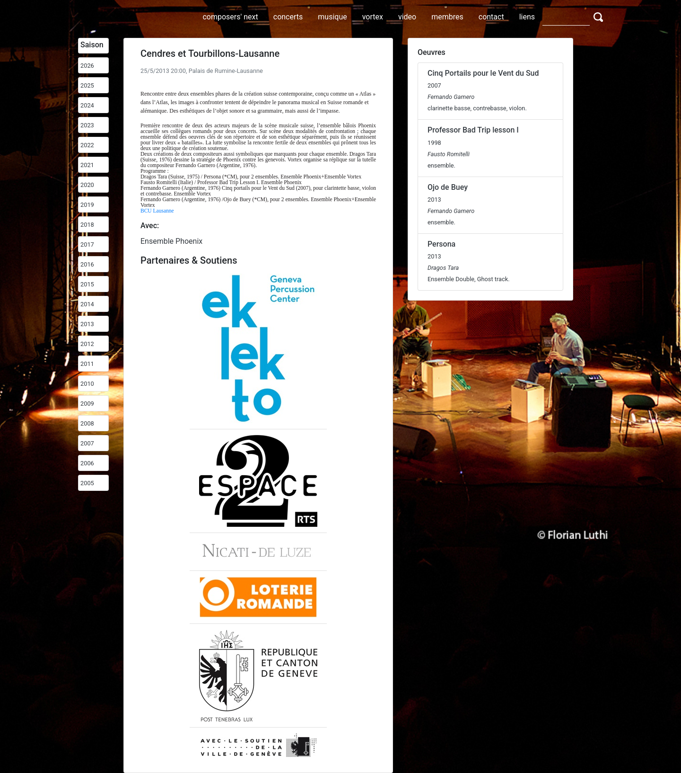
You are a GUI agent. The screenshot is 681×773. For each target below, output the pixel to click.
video (407, 16)
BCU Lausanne (157, 210)
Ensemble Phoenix (171, 241)
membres (447, 16)
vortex (372, 16)
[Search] (566, 17)
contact (491, 16)
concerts (288, 16)
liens (527, 16)
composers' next (230, 16)
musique (332, 16)
